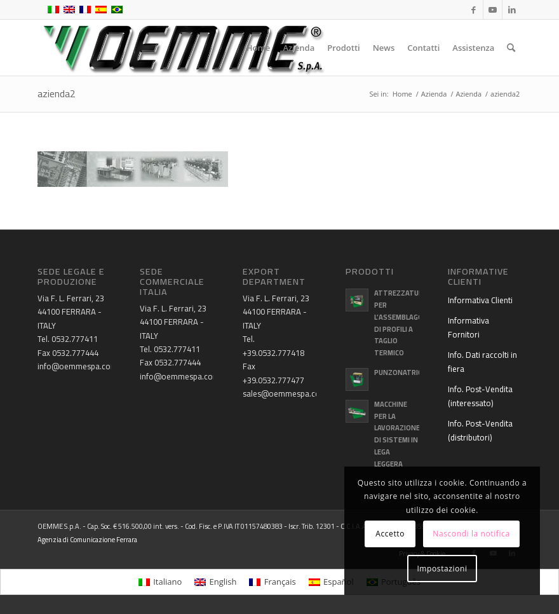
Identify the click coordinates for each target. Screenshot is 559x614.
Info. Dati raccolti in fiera (482, 361)
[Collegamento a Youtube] (492, 9)
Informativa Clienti (480, 300)
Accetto (390, 533)
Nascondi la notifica (471, 533)
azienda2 (56, 93)
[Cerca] (511, 48)
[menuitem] (258, 48)
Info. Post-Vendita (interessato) (480, 395)
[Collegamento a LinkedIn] (512, 9)
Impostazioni (442, 568)
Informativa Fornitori (468, 327)
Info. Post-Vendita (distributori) (480, 430)
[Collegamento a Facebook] (473, 9)
